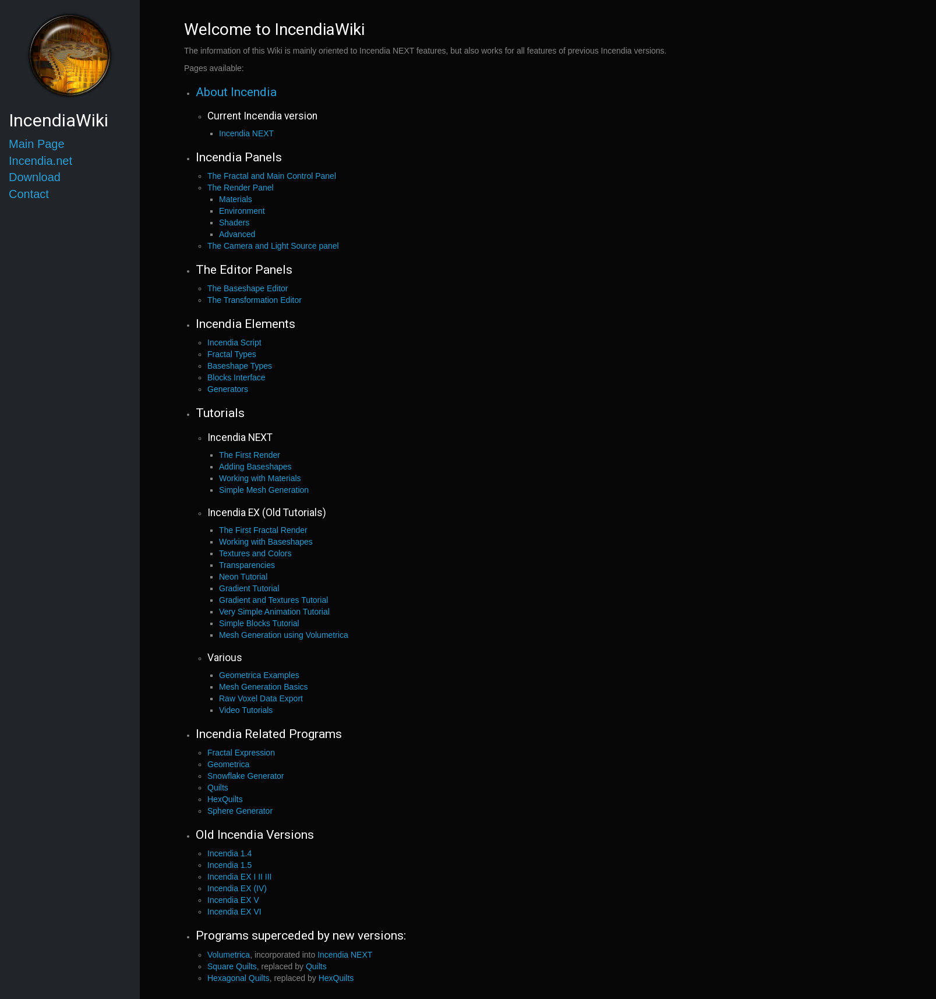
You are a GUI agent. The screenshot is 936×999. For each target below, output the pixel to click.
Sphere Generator (240, 811)
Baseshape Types (239, 365)
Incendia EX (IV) (237, 888)
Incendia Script (234, 342)
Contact (29, 194)
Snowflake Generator (245, 776)
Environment (242, 211)
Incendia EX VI (234, 911)
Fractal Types (231, 354)
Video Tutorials (246, 710)
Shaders (234, 222)
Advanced (237, 234)
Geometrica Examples (259, 675)
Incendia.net (40, 160)
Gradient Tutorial (249, 588)
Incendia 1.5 (229, 865)
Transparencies (247, 565)
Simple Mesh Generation (264, 490)
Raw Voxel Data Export (261, 698)
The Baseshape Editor (247, 288)
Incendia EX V (233, 900)
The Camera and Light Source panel (273, 245)
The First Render (249, 455)
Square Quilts (232, 966)
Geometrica (228, 764)
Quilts (217, 787)
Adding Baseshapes (255, 466)
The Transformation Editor (254, 300)
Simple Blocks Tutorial (259, 623)
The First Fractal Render (263, 530)
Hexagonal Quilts (238, 978)
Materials (235, 199)
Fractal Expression (241, 752)
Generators (227, 389)
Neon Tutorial (243, 576)
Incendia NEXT (246, 133)
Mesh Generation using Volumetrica (283, 635)
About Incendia (236, 92)
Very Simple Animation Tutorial (274, 611)
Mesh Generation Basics (263, 686)
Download (35, 177)
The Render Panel (240, 187)
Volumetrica (228, 954)
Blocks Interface (236, 377)
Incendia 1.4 (229, 853)
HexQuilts (225, 799)
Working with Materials (260, 478)
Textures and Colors (255, 553)
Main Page (37, 143)
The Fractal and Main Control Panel (271, 176)
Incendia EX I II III (239, 876)
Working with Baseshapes (266, 541)
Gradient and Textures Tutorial (273, 600)
